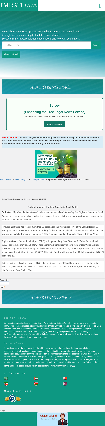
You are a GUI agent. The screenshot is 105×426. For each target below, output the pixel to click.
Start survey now (54, 124)
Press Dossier (5, 179)
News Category (21, 179)
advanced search (11, 54)
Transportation (38, 179)
